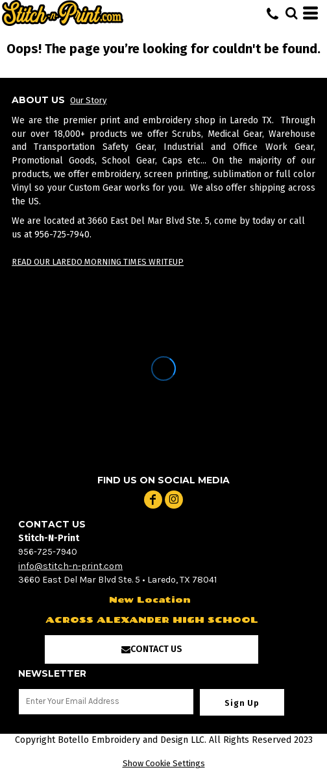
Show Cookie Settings (164, 763)
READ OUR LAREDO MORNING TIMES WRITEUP (98, 262)
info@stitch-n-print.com (70, 566)
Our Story (88, 100)
